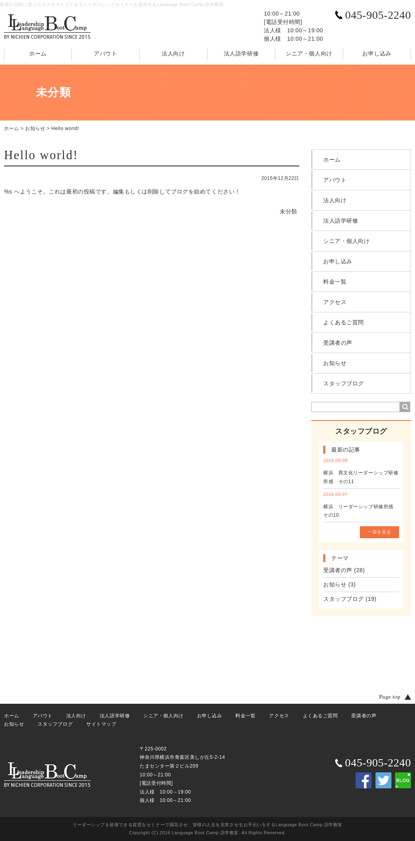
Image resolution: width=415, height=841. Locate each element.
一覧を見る (379, 531)
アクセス (334, 302)
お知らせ (35, 128)
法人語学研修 (241, 53)
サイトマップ (101, 724)
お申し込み (376, 53)
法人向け (173, 53)
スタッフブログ (343, 383)
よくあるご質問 (343, 322)
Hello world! (65, 128)
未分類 (288, 211)
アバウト (105, 53)
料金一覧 (334, 281)
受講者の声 (337, 343)
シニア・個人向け (309, 53)
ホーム (38, 53)
